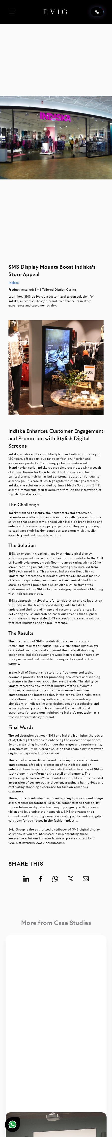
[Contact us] (97, 11)
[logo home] (55, 12)
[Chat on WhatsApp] (12, 1124)
